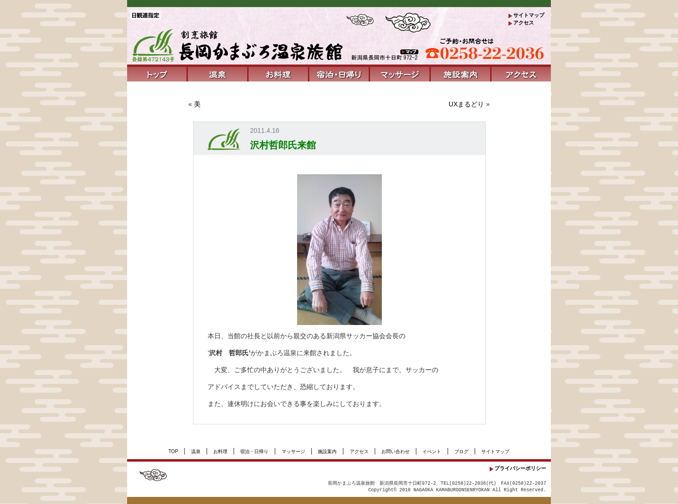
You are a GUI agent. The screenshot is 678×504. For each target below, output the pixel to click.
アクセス (523, 22)
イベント (431, 451)
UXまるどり (466, 104)
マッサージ (293, 451)
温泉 (196, 451)
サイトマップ (528, 15)
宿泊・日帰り (254, 451)
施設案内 (327, 451)
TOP (173, 451)
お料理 (220, 451)
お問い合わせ (395, 451)
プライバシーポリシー (520, 468)
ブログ (461, 451)
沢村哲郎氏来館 (283, 145)
